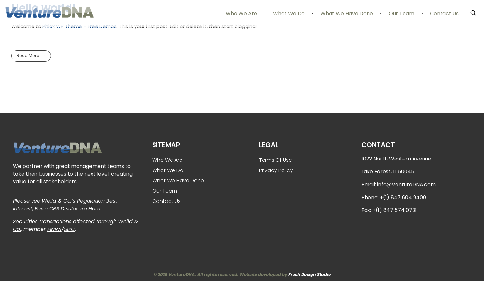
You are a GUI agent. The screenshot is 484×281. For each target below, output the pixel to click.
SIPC (69, 229)
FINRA (54, 229)
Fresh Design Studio (309, 274)
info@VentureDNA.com (406, 184)
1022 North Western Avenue (396, 158)
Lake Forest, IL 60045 (387, 171)
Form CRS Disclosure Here (67, 208)
